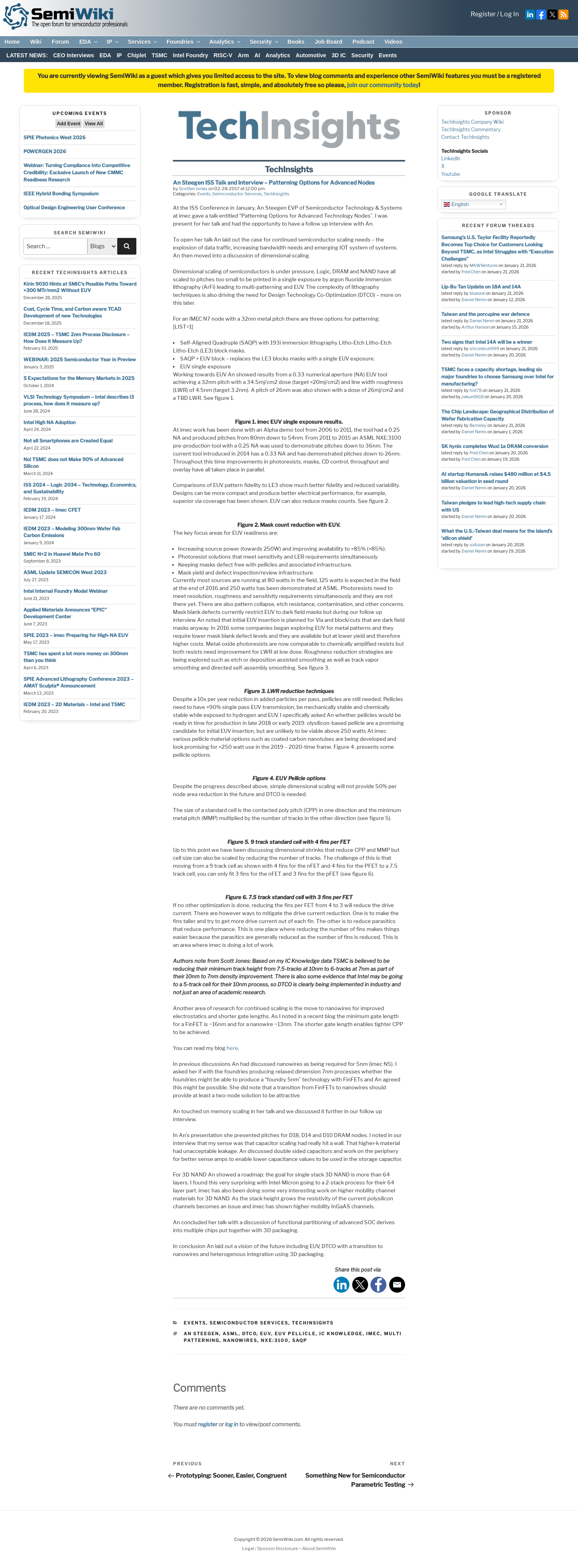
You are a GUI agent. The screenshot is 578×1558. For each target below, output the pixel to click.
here (232, 1048)
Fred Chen (471, 272)
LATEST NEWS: (27, 55)
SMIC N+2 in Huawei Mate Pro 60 (61, 554)
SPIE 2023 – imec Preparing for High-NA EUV (75, 635)
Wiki (36, 42)
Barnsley (478, 425)
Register (483, 14)
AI (257, 55)
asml (231, 1333)
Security (264, 42)
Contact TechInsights (465, 137)
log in (231, 1424)
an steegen (201, 1333)
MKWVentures (483, 265)
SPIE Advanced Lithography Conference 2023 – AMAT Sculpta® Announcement (78, 682)
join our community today (383, 85)
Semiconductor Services (237, 194)
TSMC (159, 55)
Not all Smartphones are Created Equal (67, 441)
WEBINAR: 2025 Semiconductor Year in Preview (79, 359)
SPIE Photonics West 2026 (54, 137)
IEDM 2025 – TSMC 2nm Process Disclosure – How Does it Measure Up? (76, 337)
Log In (509, 14)
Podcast (363, 42)
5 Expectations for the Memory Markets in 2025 (78, 378)
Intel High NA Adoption (49, 422)
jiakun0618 (473, 396)
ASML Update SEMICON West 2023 (65, 572)
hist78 (475, 390)
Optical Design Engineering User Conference (74, 207)
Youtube (450, 174)
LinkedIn (450, 159)
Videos (393, 42)
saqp (299, 1340)
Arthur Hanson (476, 327)
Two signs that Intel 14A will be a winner (486, 342)
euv (265, 1333)
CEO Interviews (73, 55)
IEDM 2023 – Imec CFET (52, 510)
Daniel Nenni (474, 299)
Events (388, 55)
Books (296, 42)
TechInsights (276, 194)
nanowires (240, 1340)
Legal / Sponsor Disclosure (270, 1548)
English (456, 204)
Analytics (225, 42)
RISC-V (222, 55)
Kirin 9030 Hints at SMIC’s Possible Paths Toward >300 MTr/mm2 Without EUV (79, 287)
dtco (249, 1333)
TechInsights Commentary (470, 129)
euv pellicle (295, 1333)
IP (113, 42)
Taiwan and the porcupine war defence (485, 314)
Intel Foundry (190, 55)
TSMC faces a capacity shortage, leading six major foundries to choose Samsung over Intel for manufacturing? (497, 376)
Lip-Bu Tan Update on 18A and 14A (481, 287)
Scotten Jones (193, 188)
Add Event (68, 124)
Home (12, 42)
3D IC (339, 55)
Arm (243, 55)
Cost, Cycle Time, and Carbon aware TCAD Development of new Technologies (72, 312)
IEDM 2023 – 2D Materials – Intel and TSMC (74, 704)
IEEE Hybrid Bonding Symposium (61, 194)
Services (143, 42)
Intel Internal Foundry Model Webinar (65, 591)
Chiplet (136, 55)
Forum (60, 42)
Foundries (184, 42)
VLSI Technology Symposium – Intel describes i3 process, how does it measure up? (78, 400)
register (207, 1424)
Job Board (328, 42)
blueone (477, 293)
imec (373, 1333)
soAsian (477, 544)
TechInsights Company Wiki (472, 122)
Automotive (311, 55)
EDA (89, 42)
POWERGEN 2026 (44, 151)
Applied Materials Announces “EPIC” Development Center (65, 613)
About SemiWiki (319, 1548)
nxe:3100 (275, 1340)
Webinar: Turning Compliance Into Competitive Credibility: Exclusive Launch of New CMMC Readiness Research (76, 172)
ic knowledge (341, 1333)
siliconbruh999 (484, 348)
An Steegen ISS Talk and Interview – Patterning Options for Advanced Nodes (273, 182)
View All (94, 124)
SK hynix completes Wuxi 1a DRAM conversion (494, 446)
